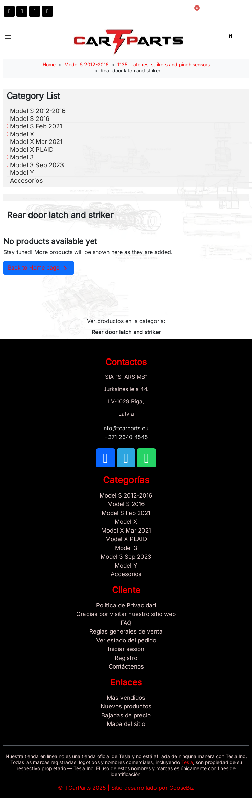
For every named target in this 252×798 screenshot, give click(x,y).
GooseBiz (181, 787)
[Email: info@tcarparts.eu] (47, 11)
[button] (230, 36)
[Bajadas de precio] (126, 715)
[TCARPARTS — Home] (128, 42)
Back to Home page (38, 268)
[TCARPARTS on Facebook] (9, 11)
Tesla (187, 762)
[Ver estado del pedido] (126, 640)
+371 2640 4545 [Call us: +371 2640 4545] (126, 437)
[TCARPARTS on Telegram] (21, 11)
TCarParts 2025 (85, 787)
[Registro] (126, 658)
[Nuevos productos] (126, 706)
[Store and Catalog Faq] (126, 623)
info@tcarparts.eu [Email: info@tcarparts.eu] (126, 428)
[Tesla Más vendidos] (126, 698)
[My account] (144, 10)
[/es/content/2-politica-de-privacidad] (126, 605)
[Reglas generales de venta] (126, 631)
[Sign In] (126, 649)
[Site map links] (126, 724)
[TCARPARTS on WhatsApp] (34, 11)
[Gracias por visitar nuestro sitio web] (126, 614)
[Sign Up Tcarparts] (126, 666)
